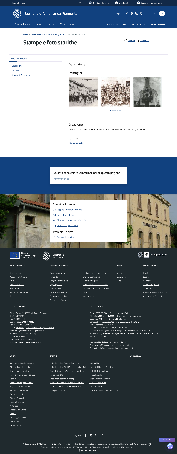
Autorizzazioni (55, 288)
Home (25, 34)
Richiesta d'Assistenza (19, 390)
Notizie (119, 272)
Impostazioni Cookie (18, 409)
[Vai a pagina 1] (110, 110)
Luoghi (146, 276)
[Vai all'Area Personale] (149, 3)
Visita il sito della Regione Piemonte (64, 363)
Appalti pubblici (56, 284)
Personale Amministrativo (20, 292)
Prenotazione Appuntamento (21, 382)
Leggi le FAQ (15, 378)
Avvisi (119, 280)
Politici (12, 296)
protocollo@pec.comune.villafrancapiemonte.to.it (34, 327)
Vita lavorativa (88, 296)
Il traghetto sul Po (57, 390)
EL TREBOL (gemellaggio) (99, 370)
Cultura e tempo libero (59, 296)
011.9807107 (18, 316)
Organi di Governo (17, 272)
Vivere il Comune (38, 34)
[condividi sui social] (129, 41)
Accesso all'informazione (116, 24)
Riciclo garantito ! (57, 374)
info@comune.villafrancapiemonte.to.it (30, 330)
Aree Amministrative (18, 276)
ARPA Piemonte (95, 386)
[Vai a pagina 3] (115, 110)
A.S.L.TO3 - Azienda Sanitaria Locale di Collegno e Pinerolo (73, 370)
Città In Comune (140, 443)
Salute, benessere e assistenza (95, 284)
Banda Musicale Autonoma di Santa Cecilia (67, 382)
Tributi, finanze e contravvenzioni (96, 288)
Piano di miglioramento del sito (22, 374)
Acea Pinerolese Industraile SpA (63, 378)
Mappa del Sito (16, 425)
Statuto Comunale (17, 398)
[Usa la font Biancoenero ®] (99, 3)
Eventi (145, 272)
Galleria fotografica (56, 34)
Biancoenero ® (98, 447)
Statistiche (14, 421)
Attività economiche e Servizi (155, 292)
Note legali (14, 405)
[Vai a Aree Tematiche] (123, 3)
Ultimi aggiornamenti (18, 417)
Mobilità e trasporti (90, 280)
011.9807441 (19, 318)
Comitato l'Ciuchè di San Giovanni (102, 367)
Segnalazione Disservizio (20, 386)
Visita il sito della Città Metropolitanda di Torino (69, 367)
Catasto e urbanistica (58, 292)
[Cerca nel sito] (162, 13)
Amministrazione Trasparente (22, 363)
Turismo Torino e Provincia (99, 378)
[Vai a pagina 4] (117, 110)
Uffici (12, 280)
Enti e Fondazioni (17, 288)
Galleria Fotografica (151, 284)
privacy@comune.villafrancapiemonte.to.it (112, 345)
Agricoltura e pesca (57, 272)
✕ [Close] (173, 439)
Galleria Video (148, 288)
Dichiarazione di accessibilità (21, 367)
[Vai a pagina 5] (120, 110)
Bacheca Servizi (16, 394)
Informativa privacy (18, 402)
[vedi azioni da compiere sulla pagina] (143, 41)
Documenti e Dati (17, 284)
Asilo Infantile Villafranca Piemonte (103, 390)
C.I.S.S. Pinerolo (95, 374)
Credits (13, 413)
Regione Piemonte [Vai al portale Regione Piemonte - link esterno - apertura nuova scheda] (18, 3)
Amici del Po (94, 363)
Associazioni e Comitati (152, 296)
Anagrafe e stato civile (59, 280)
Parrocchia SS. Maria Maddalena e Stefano (67, 386)
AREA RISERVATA (87, 450)
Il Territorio (147, 280)
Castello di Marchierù (97, 382)
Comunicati (121, 276)
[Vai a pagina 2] (113, 110)
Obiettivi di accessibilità (19, 370)
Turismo (86, 292)
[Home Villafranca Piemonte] (44, 13)
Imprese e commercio (91, 276)
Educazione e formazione (60, 300)
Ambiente (54, 276)
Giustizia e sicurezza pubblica (94, 272)
